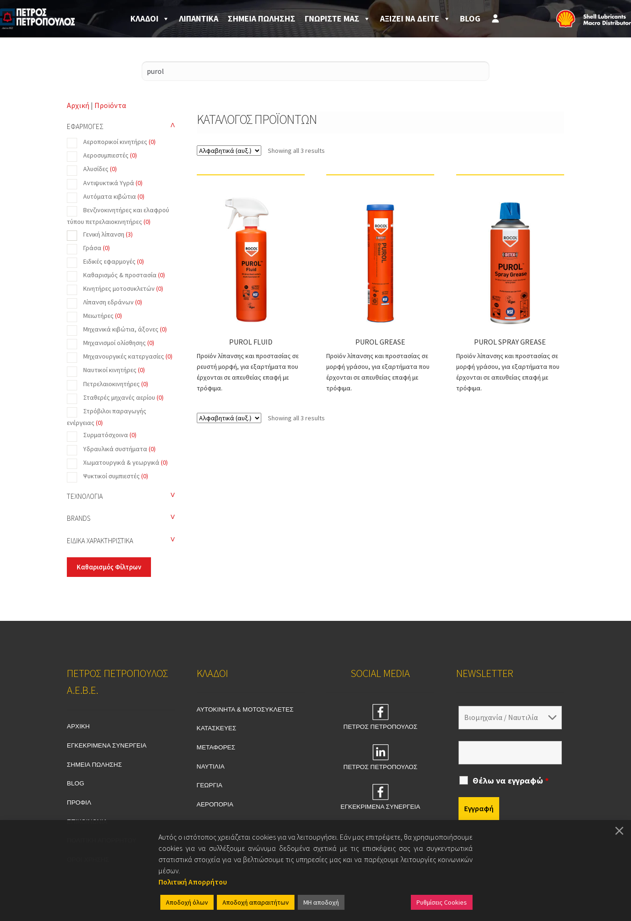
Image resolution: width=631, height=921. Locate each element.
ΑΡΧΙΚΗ (78, 726)
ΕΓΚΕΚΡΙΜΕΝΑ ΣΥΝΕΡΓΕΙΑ (106, 745)
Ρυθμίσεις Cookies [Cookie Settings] (441, 902)
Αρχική (78, 105)
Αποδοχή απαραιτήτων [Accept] (255, 902)
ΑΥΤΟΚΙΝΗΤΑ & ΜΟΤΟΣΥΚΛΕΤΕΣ (245, 709)
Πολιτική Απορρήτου (192, 881)
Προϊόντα (110, 105)
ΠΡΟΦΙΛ (79, 802)
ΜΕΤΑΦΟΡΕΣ (216, 747)
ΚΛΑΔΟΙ (150, 18)
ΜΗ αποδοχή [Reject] (321, 902)
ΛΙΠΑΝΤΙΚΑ (198, 18)
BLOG (470, 18)
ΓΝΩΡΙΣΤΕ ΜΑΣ (338, 18)
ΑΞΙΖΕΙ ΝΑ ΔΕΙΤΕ (415, 18)
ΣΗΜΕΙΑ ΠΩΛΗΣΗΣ (261, 18)
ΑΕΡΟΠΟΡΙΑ (215, 804)
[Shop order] (229, 150)
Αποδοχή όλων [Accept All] (187, 902)
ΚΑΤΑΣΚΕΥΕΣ (217, 728)
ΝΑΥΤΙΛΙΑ (211, 766)
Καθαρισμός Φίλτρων (109, 567)
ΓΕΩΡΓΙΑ (209, 785)
